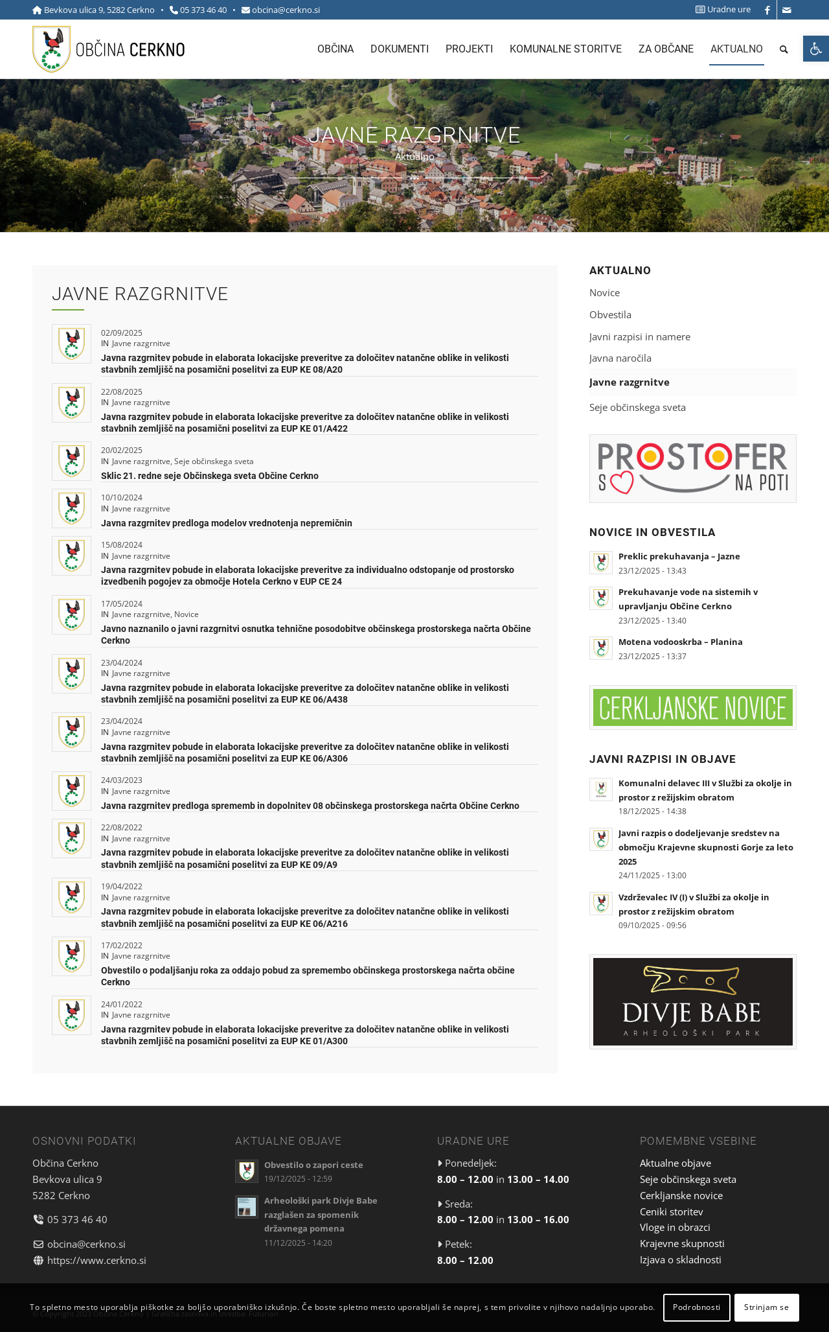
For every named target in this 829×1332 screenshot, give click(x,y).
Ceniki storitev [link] (671, 1211)
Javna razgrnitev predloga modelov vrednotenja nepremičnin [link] (226, 523)
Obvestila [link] (610, 314)
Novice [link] (186, 614)
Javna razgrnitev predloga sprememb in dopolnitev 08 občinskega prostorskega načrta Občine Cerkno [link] (310, 805)
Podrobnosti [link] (697, 1307)
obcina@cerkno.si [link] (286, 10)
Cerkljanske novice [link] (681, 1195)
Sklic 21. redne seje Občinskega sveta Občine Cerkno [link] (210, 476)
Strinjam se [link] (766, 1307)
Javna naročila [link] (620, 357)
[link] (816, 49)
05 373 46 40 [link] (203, 10)
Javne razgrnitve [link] (141, 343)
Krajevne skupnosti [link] (682, 1243)
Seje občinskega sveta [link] (214, 461)
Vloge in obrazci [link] (675, 1227)
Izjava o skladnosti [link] (680, 1259)
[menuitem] (720, 9)
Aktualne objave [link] (675, 1162)
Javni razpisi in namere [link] (639, 336)
